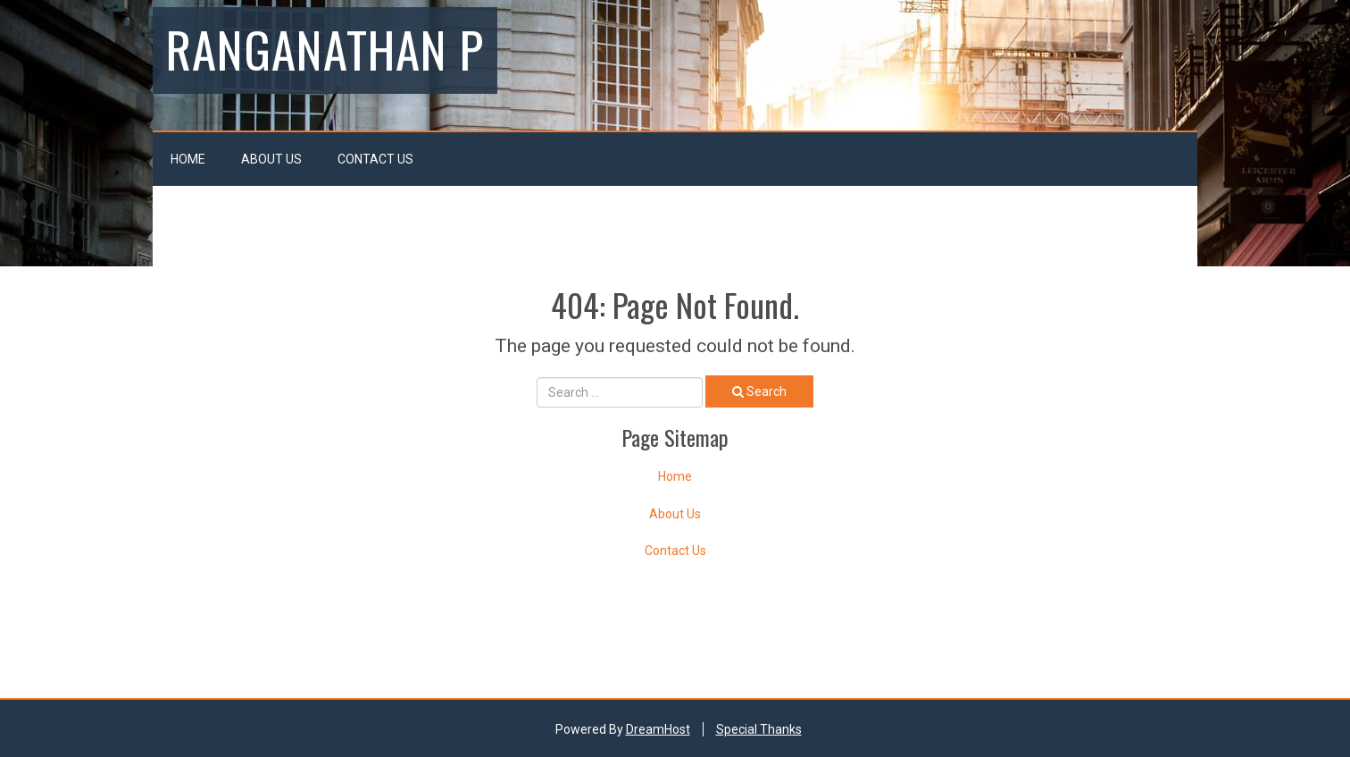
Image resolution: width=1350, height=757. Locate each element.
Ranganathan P (325, 48)
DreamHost (658, 729)
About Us (271, 159)
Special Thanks (759, 729)
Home (188, 159)
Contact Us (375, 159)
